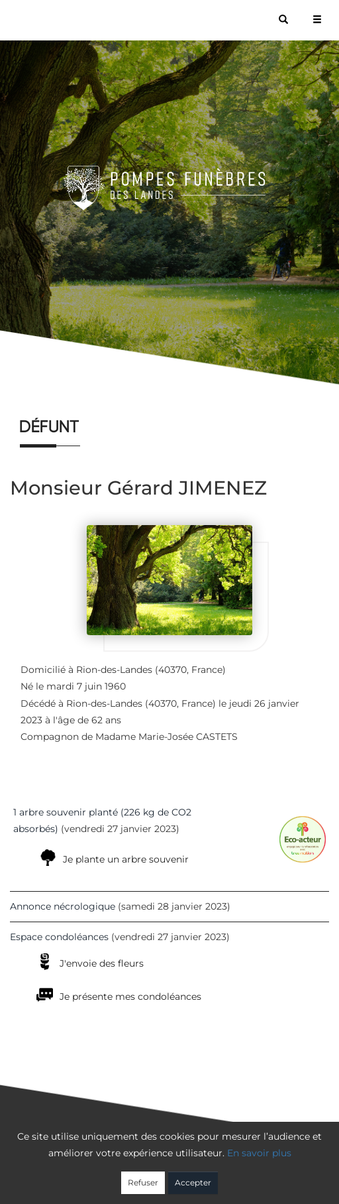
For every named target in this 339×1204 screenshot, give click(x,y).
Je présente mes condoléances (130, 996)
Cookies (223, 1175)
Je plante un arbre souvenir (126, 859)
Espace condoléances (59, 937)
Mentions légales (289, 1175)
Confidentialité (163, 1175)
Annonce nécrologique (62, 906)
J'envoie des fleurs (102, 963)
